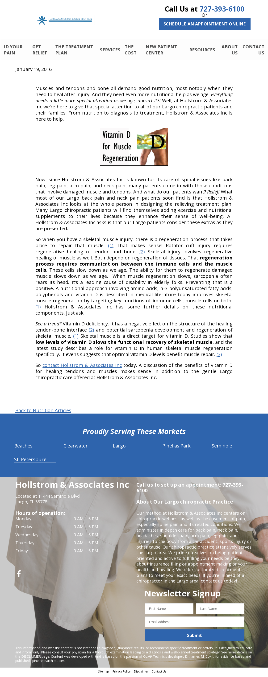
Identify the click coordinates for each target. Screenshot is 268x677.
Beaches (23, 448)
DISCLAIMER (31, 658)
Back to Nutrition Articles (43, 413)
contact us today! (218, 583)
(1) (110, 247)
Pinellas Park (176, 448)
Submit (194, 637)
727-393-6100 (222, 9)
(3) (219, 356)
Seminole (222, 448)
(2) (142, 253)
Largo (119, 448)
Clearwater (75, 448)
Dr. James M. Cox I (199, 658)
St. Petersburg (30, 461)
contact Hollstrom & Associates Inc (82, 367)
